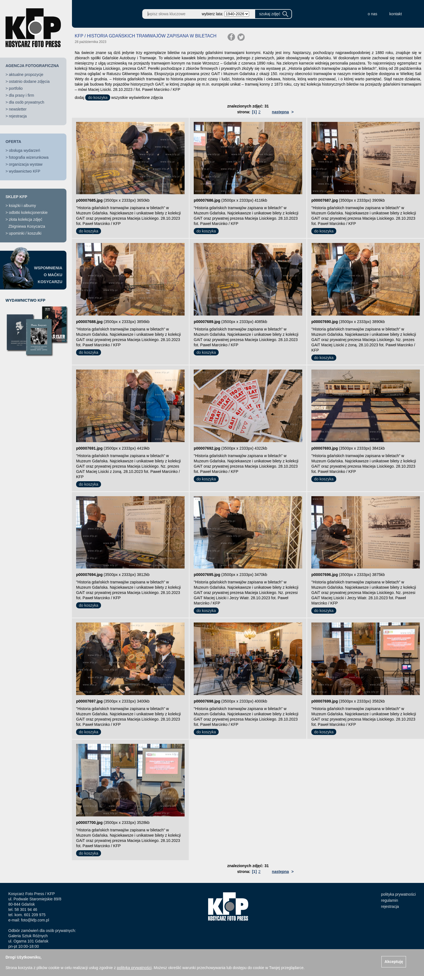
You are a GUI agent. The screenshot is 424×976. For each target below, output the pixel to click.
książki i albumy (22, 205)
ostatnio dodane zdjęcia (29, 81)
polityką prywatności (134, 967)
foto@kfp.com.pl (35, 920)
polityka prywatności (398, 894)
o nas (372, 14)
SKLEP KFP (16, 196)
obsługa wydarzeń (24, 150)
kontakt (395, 14)
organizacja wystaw (25, 164)
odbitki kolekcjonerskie (28, 212)
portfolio (16, 88)
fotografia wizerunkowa (28, 157)
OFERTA (13, 141)
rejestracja (18, 116)
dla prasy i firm (21, 95)
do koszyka (97, 97)
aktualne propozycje (26, 74)
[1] (254, 112)
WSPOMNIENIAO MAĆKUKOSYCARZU (48, 275)
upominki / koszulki (25, 233)
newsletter (18, 109)
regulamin (389, 900)
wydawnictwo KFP (24, 171)
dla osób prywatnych (26, 102)
